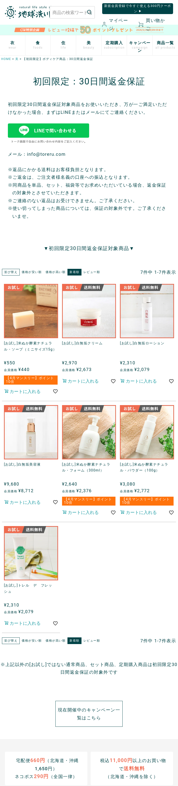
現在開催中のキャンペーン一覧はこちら (89, 713)
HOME (6, 59)
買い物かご (152, 24)
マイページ (115, 24)
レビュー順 (91, 272)
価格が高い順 (55, 272)
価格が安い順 (32, 272)
